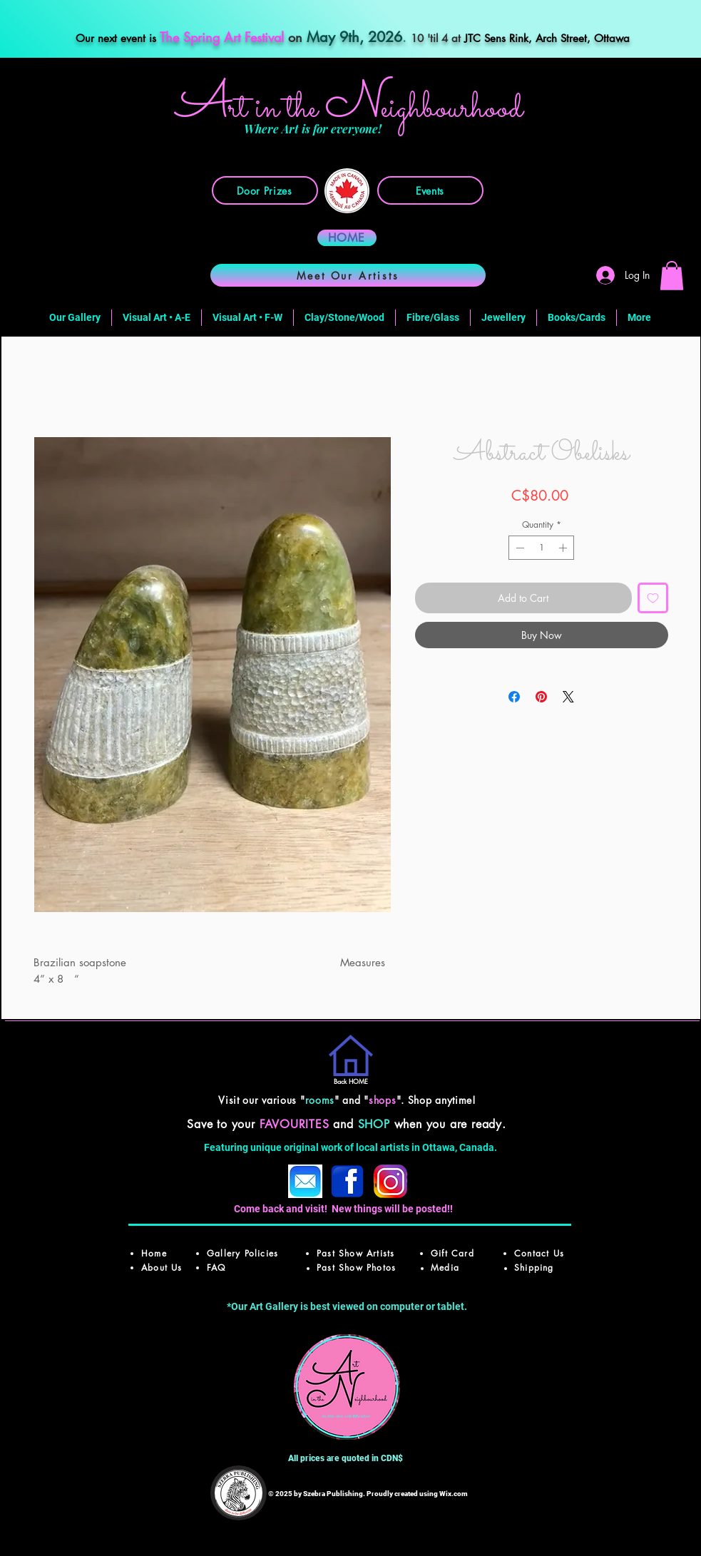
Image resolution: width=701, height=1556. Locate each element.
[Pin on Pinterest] (541, 696)
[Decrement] (518, 547)
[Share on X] (568, 696)
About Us (162, 1267)
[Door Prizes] (265, 190)
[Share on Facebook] (514, 696)
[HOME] (347, 238)
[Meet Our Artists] (348, 275)
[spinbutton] (541, 547)
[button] (672, 275)
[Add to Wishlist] (653, 598)
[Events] (430, 190)
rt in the (276, 109)
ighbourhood (452, 109)
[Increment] (564, 547)
